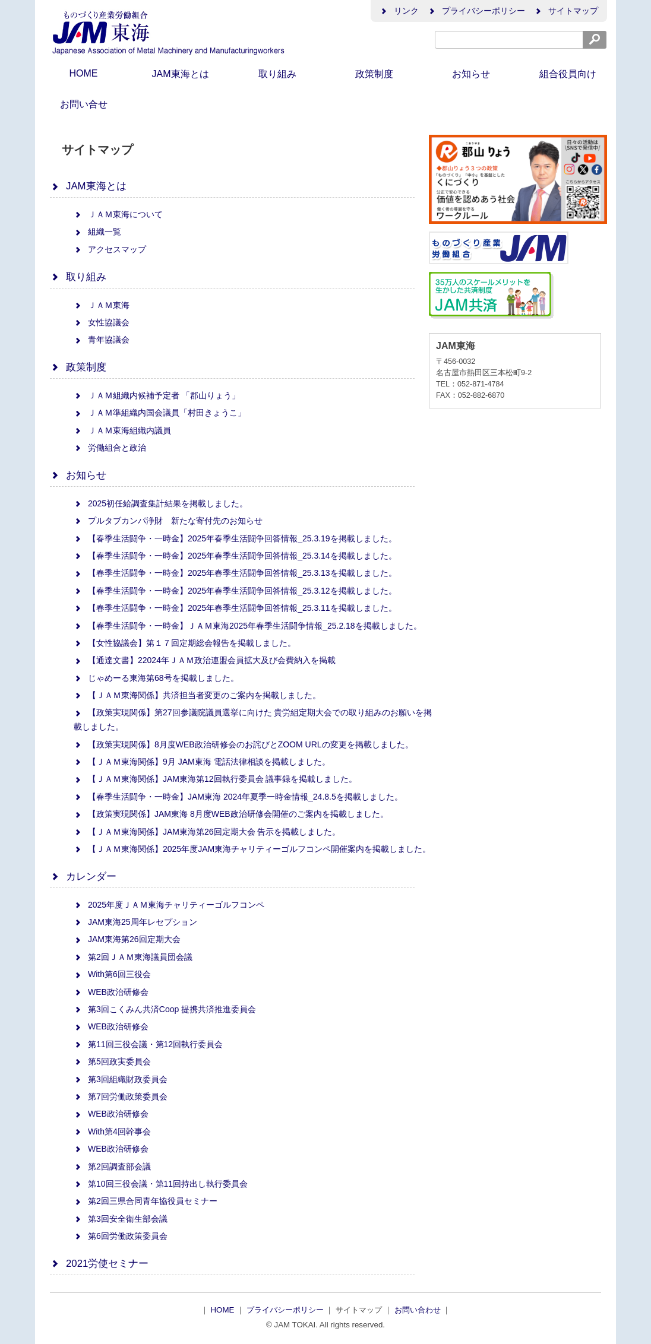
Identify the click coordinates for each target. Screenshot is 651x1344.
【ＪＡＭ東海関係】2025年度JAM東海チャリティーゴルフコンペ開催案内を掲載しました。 (252, 849)
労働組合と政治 (110, 447)
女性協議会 (101, 322)
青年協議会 (101, 339)
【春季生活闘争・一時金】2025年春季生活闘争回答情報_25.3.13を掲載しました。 (235, 573)
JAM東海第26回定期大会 (127, 939)
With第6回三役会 (112, 974)
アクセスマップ (110, 249)
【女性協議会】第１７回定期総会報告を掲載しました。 (185, 643)
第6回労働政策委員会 (121, 1236)
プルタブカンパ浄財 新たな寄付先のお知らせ (168, 520)
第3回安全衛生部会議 (121, 1218)
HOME (83, 73)
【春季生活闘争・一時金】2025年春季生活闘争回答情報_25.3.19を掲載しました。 (235, 538)
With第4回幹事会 (112, 1131)
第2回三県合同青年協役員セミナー (145, 1201)
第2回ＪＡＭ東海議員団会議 (133, 957)
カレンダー (83, 876)
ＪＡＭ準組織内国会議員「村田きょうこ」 (160, 412)
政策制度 (374, 74)
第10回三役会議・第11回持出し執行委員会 (161, 1183)
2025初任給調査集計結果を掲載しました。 (161, 503)
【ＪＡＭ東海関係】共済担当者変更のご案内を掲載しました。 (197, 695)
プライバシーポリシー (476, 10)
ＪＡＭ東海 (101, 305)
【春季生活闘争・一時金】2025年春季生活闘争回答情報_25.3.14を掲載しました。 (235, 555)
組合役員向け (567, 74)
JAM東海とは (180, 74)
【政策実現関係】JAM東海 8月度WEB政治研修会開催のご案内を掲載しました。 (231, 814)
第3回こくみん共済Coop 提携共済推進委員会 (165, 1009)
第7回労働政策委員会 (121, 1096)
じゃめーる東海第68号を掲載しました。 (156, 678)
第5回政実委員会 (112, 1061)
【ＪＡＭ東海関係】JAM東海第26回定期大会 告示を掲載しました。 (207, 831)
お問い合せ (84, 104)
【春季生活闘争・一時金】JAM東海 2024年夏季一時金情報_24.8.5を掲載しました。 (238, 796)
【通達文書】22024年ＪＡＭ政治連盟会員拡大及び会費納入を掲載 (205, 660)
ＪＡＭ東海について (118, 214)
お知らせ (471, 74)
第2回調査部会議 (112, 1166)
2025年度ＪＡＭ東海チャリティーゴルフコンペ (169, 904)
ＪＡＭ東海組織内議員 (122, 430)
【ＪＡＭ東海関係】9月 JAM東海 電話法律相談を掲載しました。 (202, 761)
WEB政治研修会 (111, 992)
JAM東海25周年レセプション (135, 922)
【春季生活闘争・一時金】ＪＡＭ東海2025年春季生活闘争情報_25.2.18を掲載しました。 (248, 625)
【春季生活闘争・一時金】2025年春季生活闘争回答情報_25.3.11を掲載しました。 (235, 608)
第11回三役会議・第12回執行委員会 (148, 1044)
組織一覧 (97, 231)
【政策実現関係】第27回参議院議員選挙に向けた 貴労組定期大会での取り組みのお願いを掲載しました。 (253, 719)
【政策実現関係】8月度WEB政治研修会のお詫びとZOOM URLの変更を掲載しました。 (243, 744)
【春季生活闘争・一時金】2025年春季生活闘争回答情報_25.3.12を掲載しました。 (235, 590)
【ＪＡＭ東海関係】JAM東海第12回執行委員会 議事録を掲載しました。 (215, 779)
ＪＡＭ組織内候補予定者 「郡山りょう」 (157, 395)
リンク (399, 10)
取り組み (277, 74)
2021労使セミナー (99, 1263)
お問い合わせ (418, 1309)
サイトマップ (566, 10)
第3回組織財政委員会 (121, 1079)
